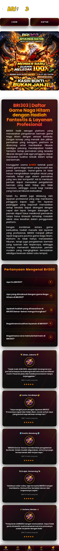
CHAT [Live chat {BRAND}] (53, 548)
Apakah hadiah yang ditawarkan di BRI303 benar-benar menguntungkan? (26, 310)
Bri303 (32, 164)
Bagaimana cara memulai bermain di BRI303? (25, 337)
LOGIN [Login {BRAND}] (18, 548)
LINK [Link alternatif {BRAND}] (41, 548)
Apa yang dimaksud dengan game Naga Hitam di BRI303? (27, 296)
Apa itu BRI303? (14, 282)
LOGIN (14, 22)
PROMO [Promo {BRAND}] (6, 548)
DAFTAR (44, 22)
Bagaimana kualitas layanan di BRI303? (27, 323)
